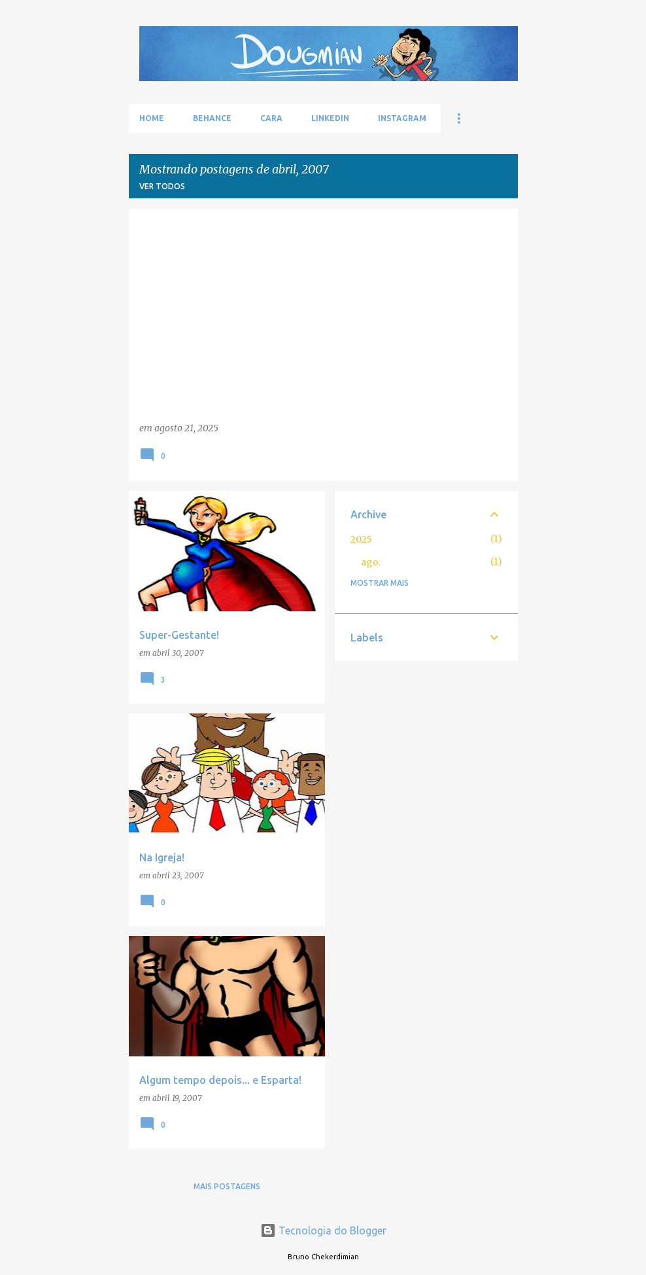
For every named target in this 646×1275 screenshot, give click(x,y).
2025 (361, 539)
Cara (271, 118)
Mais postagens (227, 1186)
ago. (371, 562)
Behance (212, 118)
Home (151, 118)
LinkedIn (330, 118)
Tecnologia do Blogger (323, 1230)
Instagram (402, 118)
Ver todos (162, 186)
